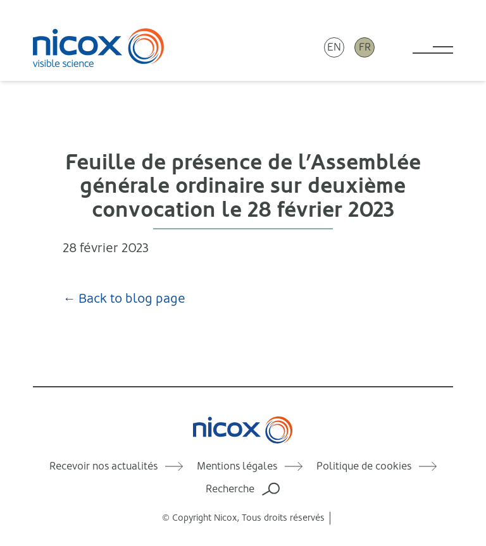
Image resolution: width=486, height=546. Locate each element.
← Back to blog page (124, 298)
